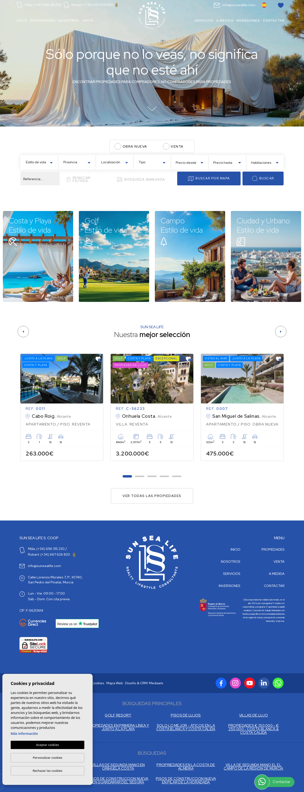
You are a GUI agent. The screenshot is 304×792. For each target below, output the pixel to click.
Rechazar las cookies (47, 771)
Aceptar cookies (47, 745)
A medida (224, 21)
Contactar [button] (274, 21)
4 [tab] (164, 476)
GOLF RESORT (118, 715)
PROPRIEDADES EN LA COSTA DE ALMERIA (186, 766)
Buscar (263, 178)
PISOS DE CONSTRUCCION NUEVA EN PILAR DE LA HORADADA (186, 780)
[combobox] (39, 162)
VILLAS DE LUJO (253, 715)
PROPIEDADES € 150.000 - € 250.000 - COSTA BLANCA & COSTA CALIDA (253, 729)
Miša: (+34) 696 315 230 (39, 5)
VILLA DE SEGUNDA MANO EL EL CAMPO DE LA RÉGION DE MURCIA (253, 766)
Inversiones (248, 21)
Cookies (97, 683)
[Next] (280, 331)
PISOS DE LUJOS (186, 715)
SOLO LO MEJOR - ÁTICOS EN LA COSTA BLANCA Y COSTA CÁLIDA (185, 727)
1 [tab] (127, 476)
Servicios (204, 21)
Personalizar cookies (47, 757)
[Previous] (23, 331)
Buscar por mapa (209, 178)
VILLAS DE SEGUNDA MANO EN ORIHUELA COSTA (118, 766)
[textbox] (40, 162)
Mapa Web (114, 683)
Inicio (22, 21)
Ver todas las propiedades (152, 496)
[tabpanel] (61, 407)
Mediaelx (156, 683)
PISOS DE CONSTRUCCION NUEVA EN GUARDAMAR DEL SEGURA (118, 780)
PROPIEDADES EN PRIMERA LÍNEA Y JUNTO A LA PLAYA (118, 727)
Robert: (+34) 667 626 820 (90, 5)
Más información (24, 733)
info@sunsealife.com (235, 5)
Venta (88, 21)
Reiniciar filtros (78, 179)
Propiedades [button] (43, 21)
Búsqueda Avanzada (141, 179)
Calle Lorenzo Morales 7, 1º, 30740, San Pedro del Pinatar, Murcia (55, 579)
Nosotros (68, 21)
